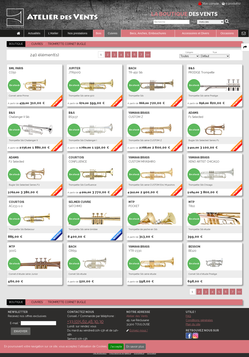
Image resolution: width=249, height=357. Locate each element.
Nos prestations (77, 33)
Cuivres (113, 33)
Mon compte (210, 3)
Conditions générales (199, 320)
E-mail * (15, 323)
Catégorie (189, 52)
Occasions (227, 33)
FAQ (188, 316)
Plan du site (193, 324)
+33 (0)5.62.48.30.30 (85, 321)
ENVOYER (20, 331)
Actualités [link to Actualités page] (34, 33)
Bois (98, 33)
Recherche (146, 22)
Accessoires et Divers (195, 33)
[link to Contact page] (243, 33)
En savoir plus (135, 346)
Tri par (215, 52)
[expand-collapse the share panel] (245, 47)
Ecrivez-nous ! (139, 330)
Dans (193, 22)
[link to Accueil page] (18, 33)
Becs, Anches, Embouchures (148, 33)
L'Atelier (53, 33)
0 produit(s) (231, 3)
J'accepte (116, 346)
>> (147, 54)
